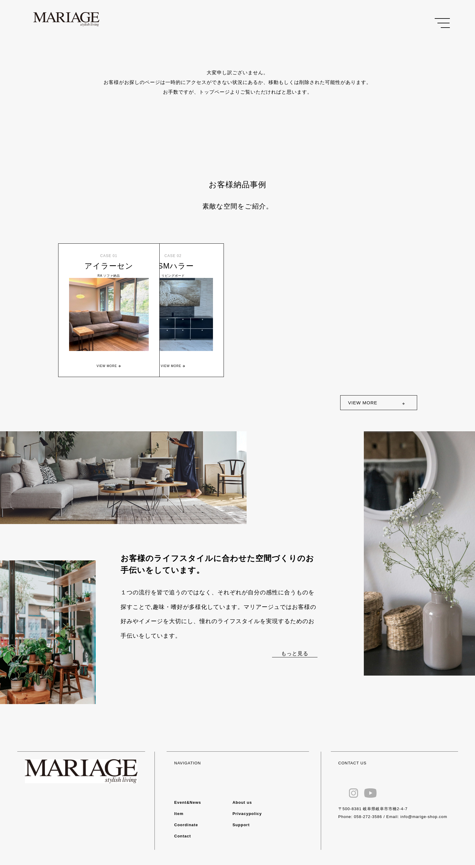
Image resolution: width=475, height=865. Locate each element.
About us (242, 802)
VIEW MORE (362, 402)
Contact (182, 836)
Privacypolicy (247, 813)
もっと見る (294, 653)
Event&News (187, 802)
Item (179, 813)
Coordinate (186, 825)
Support (241, 825)
